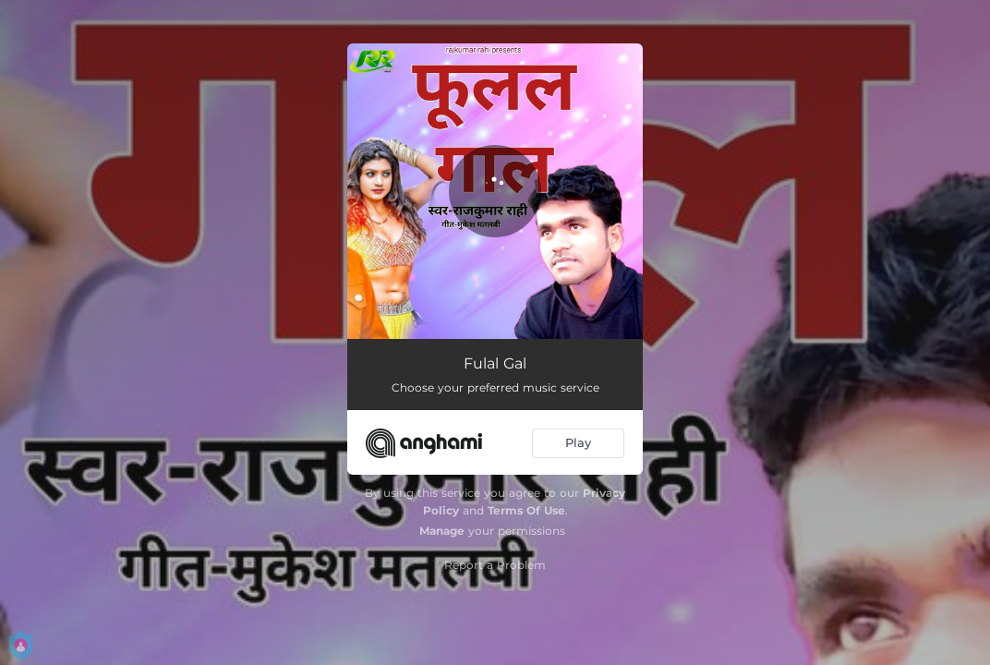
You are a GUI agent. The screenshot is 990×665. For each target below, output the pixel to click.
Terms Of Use (526, 510)
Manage (442, 531)
